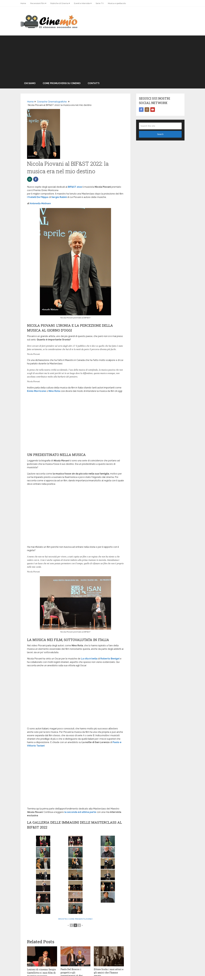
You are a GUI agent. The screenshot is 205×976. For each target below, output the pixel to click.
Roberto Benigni (109, 658)
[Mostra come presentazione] (75, 919)
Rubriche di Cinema (59, 3)
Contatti (93, 83)
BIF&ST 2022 (75, 187)
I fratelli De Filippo (37, 197)
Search (160, 134)
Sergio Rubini (59, 197)
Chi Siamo (30, 83)
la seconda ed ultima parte (80, 812)
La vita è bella (89, 658)
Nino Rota (54, 391)
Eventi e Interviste (82, 3)
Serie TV (100, 3)
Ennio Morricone (36, 391)
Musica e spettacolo (117, 3)
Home (23, 3)
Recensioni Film (37, 3)
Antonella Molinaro (40, 203)
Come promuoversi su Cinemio (62, 83)
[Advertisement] (102, 57)
